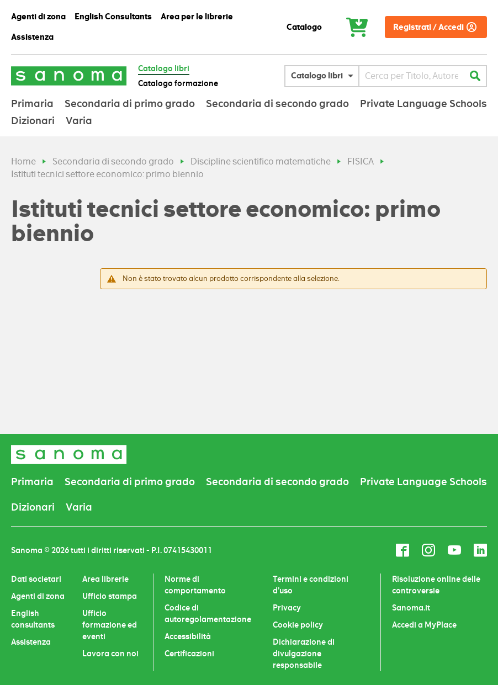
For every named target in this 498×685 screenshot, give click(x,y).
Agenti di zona (38, 596)
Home (23, 161)
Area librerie (105, 579)
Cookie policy (298, 625)
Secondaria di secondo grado (113, 161)
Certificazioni (189, 654)
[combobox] (411, 76)
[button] (324, 76)
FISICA (360, 161)
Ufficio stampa (109, 596)
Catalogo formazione (178, 83)
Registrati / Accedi (428, 27)
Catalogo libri (163, 68)
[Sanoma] (69, 76)
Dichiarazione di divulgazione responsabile (304, 653)
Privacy (287, 608)
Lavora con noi (110, 654)
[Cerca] (475, 76)
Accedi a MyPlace (424, 625)
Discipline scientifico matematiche (260, 161)
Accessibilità (188, 636)
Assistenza (31, 642)
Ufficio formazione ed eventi (109, 624)
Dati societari (36, 579)
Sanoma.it (411, 608)
